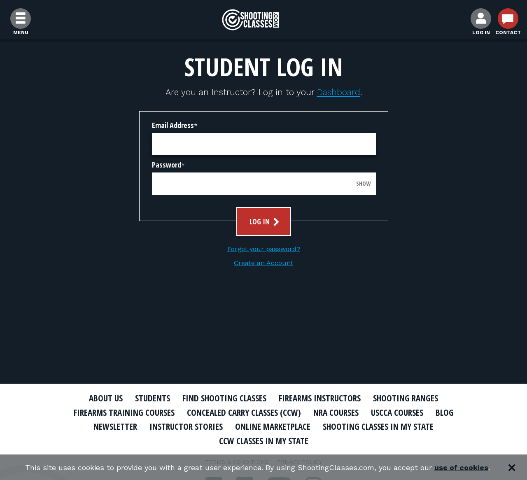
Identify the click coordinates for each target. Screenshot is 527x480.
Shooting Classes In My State (378, 426)
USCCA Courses (397, 412)
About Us (106, 398)
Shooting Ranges (405, 398)
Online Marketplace (272, 426)
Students (152, 398)
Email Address (173, 125)
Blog (445, 412)
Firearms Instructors (320, 398)
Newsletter (115, 426)
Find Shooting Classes (224, 398)
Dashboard (338, 92)
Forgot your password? (263, 249)
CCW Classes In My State (263, 441)
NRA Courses (336, 412)
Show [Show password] (363, 183)
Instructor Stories (186, 426)
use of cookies (461, 467)
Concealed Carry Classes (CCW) (244, 412)
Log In (265, 222)
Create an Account (263, 263)
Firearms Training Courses (124, 412)
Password (166, 165)
